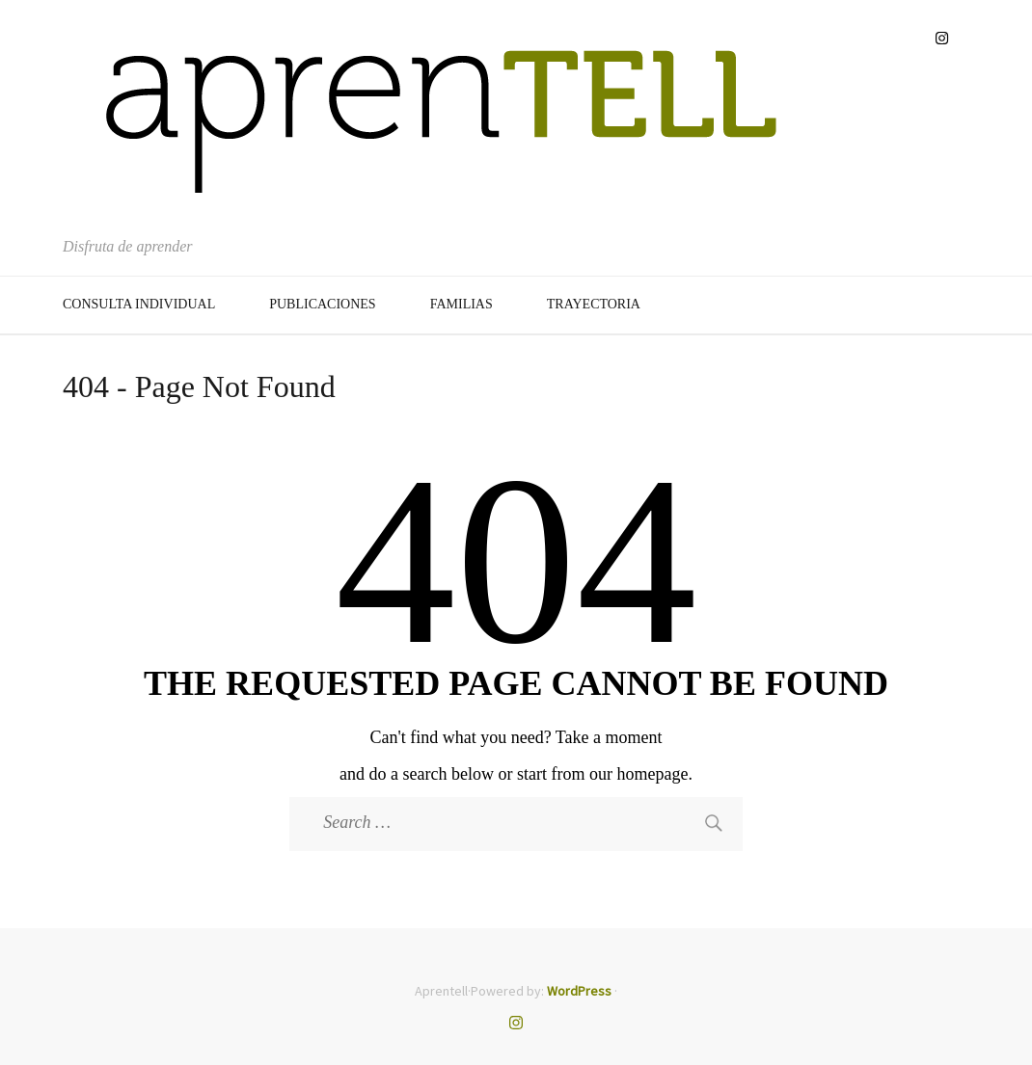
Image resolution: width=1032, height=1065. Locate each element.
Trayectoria (593, 304)
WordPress (579, 990)
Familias (461, 304)
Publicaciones (322, 304)
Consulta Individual (139, 304)
